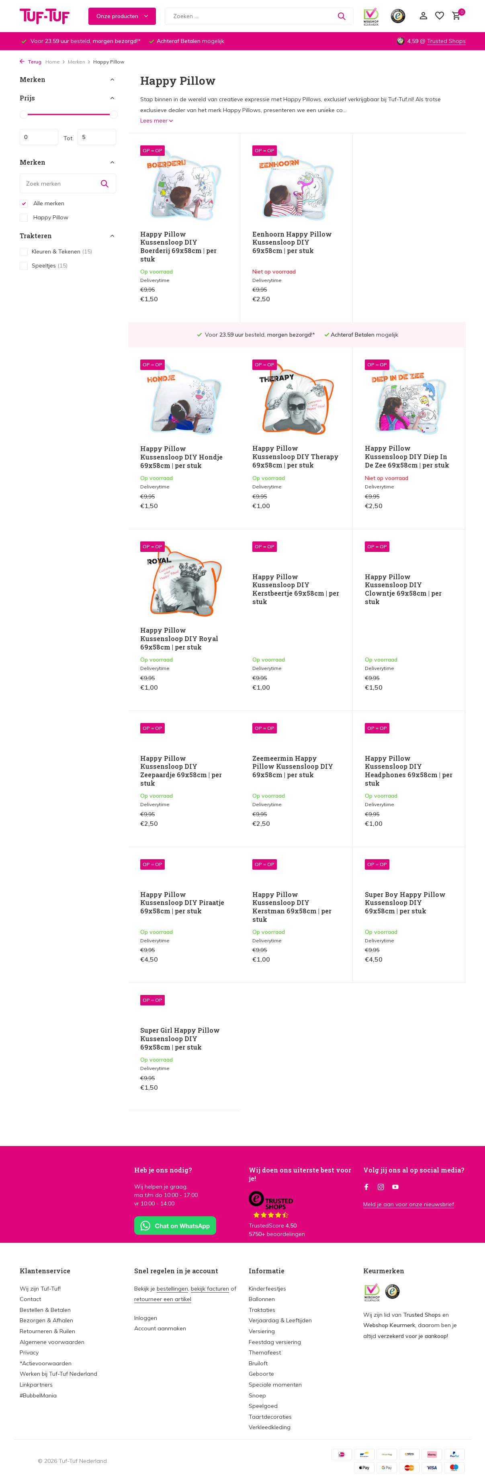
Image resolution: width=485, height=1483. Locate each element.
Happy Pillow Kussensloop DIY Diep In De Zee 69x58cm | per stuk (294, 431)
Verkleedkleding (270, 1427)
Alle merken (42, 204)
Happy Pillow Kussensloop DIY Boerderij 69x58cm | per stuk (178, 246)
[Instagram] (381, 1187)
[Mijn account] (423, 16)
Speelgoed (263, 1405)
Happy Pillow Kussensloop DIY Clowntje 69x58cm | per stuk (290, 589)
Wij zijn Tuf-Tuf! (40, 1288)
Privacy (29, 1352)
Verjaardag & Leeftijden (280, 1320)
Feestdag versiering (275, 1342)
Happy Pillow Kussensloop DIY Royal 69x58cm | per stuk (404, 432)
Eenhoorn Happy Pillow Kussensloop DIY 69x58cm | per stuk (292, 242)
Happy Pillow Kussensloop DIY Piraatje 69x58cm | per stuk (407, 721)
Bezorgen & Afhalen (46, 1320)
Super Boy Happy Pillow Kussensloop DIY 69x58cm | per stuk (292, 857)
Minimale (39, 137)
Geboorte (261, 1373)
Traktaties (262, 1309)
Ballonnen (262, 1299)
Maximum (97, 137)
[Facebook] (366, 1187)
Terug (30, 62)
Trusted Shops (446, 41)
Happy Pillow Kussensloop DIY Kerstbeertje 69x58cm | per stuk (183, 589)
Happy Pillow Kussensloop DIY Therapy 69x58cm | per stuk (183, 431)
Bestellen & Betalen (45, 1309)
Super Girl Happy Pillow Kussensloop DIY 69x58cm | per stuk (404, 857)
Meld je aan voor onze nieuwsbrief (408, 1204)
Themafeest (265, 1352)
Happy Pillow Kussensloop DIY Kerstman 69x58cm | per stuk (179, 861)
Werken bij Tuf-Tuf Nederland (58, 1373)
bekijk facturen (210, 1288)
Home (55, 62)
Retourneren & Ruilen (47, 1331)
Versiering (262, 1331)
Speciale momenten (275, 1384)
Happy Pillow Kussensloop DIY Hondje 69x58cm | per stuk (406, 242)
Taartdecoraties (270, 1416)
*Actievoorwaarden (46, 1363)
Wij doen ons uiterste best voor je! (300, 1174)
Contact (30, 1299)
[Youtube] (395, 1187)
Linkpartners (36, 1384)
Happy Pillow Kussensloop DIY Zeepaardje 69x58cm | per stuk (405, 589)
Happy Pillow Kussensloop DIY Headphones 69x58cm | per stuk (296, 725)
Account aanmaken (160, 1328)
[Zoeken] (259, 16)
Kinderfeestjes (267, 1288)
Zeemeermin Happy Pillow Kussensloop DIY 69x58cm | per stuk (180, 721)
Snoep (257, 1395)
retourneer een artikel (162, 1299)
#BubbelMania (38, 1395)
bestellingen (172, 1288)
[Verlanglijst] (439, 16)
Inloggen (145, 1318)
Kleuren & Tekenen (56, 252)
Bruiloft (258, 1363)
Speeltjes (44, 266)
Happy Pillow (44, 218)
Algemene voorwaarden (52, 1342)
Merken (79, 62)
